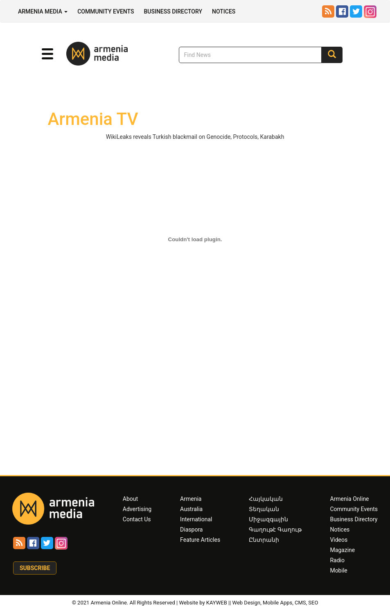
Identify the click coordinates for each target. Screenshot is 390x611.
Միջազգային (268, 519)
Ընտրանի (264, 539)
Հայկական (266, 499)
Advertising (137, 509)
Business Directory (173, 11)
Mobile (338, 570)
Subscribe (35, 568)
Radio (337, 560)
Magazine (342, 550)
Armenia (190, 499)
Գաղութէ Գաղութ (275, 529)
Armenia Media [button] (43, 11)
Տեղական (264, 509)
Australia (191, 509)
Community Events (105, 11)
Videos (338, 539)
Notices (223, 11)
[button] (47, 54)
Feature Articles (200, 539)
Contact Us (137, 519)
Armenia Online (349, 499)
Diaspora (191, 529)
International (196, 519)
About (130, 499)
